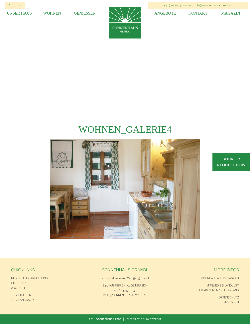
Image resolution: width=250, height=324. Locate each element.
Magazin (230, 13)
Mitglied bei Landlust (222, 285)
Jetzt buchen (21, 295)
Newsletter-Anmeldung (29, 278)
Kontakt (197, 13)
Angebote (165, 13)
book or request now (231, 162)
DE (10, 5)
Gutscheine (19, 283)
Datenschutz (229, 297)
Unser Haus (19, 13)
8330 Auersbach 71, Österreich (125, 285)
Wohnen (52, 13)
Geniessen (85, 13)
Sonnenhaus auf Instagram (218, 278)
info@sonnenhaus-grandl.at (213, 5)
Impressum (231, 302)
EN (20, 5)
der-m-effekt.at (151, 319)
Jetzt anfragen (23, 300)
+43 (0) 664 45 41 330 (177, 5)
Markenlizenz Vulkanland (219, 290)
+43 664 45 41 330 (125, 290)
